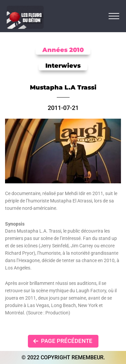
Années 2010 (63, 50)
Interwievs (63, 65)
